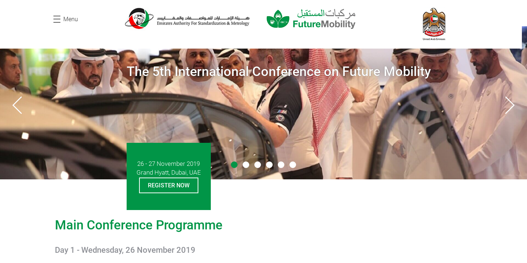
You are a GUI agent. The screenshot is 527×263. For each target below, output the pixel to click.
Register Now (169, 185)
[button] (234, 165)
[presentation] (17, 105)
